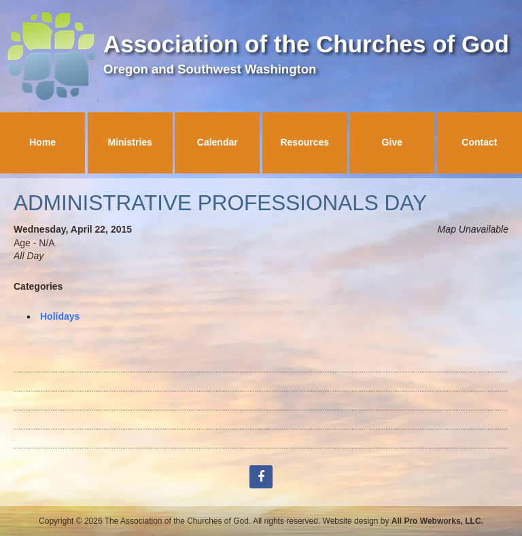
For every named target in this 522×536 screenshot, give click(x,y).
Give (392, 142)
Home (42, 142)
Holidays (60, 316)
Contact (479, 142)
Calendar (217, 142)
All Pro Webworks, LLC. (437, 521)
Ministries (130, 142)
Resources (304, 142)
